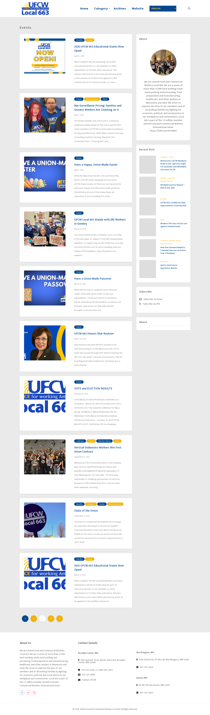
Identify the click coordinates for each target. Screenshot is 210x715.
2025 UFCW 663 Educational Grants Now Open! (99, 567)
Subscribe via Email (150, 299)
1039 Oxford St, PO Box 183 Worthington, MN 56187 (162, 659)
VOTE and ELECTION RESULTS (93, 388)
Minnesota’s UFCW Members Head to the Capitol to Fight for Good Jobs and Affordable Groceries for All (173, 165)
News (105, 99)
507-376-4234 (144, 667)
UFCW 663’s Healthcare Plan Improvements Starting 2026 (173, 204)
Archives (120, 8)
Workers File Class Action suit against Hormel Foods (173, 225)
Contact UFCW (87, 680)
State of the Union (86, 510)
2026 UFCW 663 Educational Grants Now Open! (99, 48)
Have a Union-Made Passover (92, 278)
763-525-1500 (86, 670)
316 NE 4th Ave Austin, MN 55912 (154, 685)
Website (138, 8)
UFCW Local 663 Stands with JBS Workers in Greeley (100, 221)
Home (84, 8)
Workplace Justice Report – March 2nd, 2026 (172, 186)
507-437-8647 (144, 692)
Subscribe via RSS (149, 304)
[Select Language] (162, 9)
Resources (164, 261)
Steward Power (166, 244)
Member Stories (92, 99)
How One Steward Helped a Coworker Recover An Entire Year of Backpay (173, 250)
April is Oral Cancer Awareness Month (168, 266)
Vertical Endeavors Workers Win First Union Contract (97, 449)
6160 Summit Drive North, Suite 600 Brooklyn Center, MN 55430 (101, 661)
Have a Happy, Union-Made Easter (96, 164)
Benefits (79, 40)
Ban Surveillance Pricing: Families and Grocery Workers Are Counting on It (97, 107)
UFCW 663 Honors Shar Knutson (94, 333)
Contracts (80, 441)
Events (89, 40)
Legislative (164, 157)
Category (101, 8)
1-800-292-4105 (105, 670)
